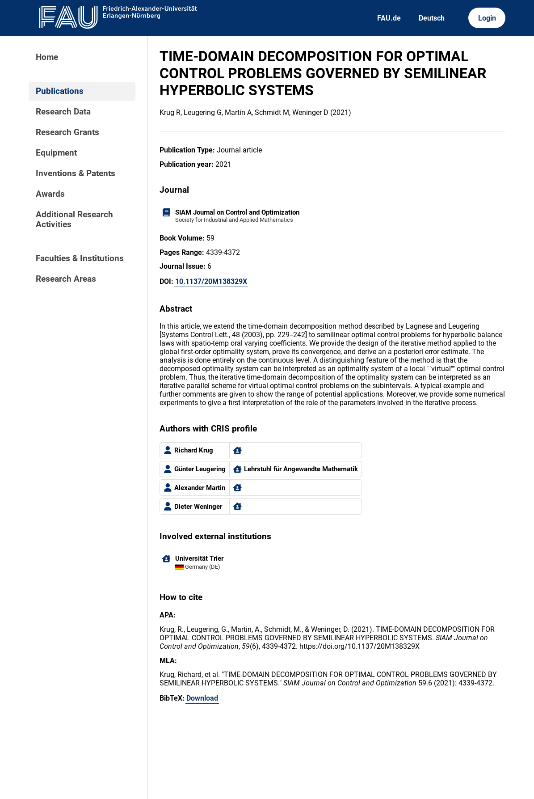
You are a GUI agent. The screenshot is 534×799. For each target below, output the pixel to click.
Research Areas (66, 279)
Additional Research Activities (74, 219)
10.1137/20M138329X (211, 281)
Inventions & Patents (75, 173)
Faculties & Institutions (80, 258)
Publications (60, 91)
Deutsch (432, 18)
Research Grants (67, 132)
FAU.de (389, 18)
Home (47, 57)
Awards (50, 194)
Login (487, 18)
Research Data (63, 112)
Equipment (56, 153)
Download (202, 698)
